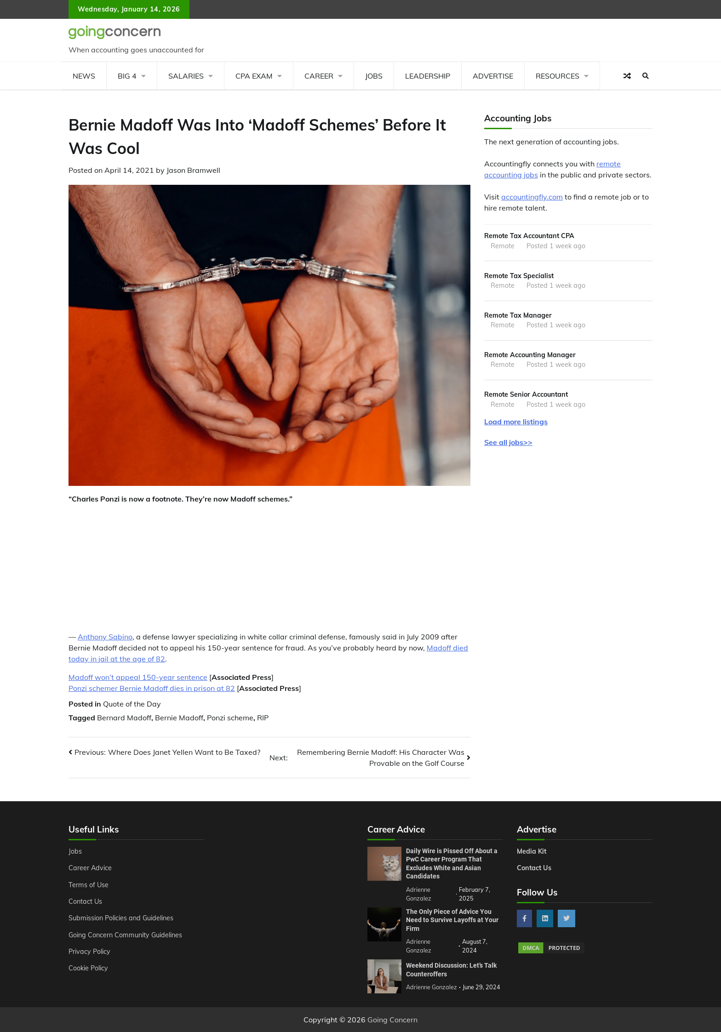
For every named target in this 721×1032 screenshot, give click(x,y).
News (84, 75)
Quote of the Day (132, 703)
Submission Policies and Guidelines (121, 918)
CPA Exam (254, 75)
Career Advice (90, 868)
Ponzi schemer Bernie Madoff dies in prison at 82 (152, 688)
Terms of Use (89, 885)
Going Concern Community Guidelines (125, 935)
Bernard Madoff (124, 717)
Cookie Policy (88, 968)
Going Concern (392, 1019)
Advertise (493, 75)
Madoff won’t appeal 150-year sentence (138, 677)
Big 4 (127, 75)
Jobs (374, 75)
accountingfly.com (532, 196)
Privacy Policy (89, 951)
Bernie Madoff (179, 717)
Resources (557, 75)
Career (318, 75)
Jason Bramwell (193, 170)
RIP (263, 717)
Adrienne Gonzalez (431, 987)
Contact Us (85, 901)
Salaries (186, 75)
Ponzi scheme (230, 717)
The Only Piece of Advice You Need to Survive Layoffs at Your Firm (452, 920)
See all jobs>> (508, 442)
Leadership (427, 75)
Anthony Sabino (105, 636)
